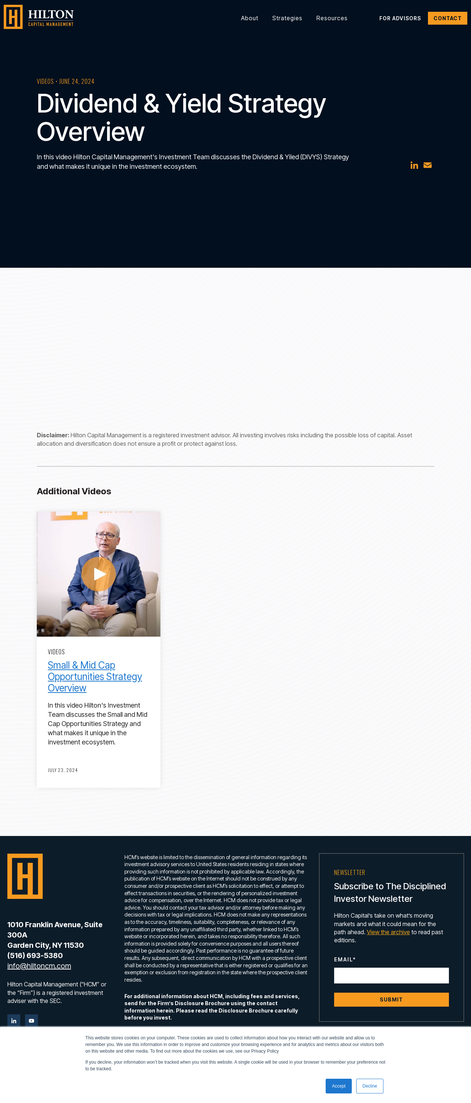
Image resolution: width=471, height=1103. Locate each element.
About (249, 18)
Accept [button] (339, 1086)
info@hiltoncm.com (39, 965)
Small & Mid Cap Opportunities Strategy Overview (95, 676)
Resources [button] (332, 18)
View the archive (388, 932)
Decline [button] (369, 1086)
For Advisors (400, 18)
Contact (447, 18)
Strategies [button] (287, 18)
